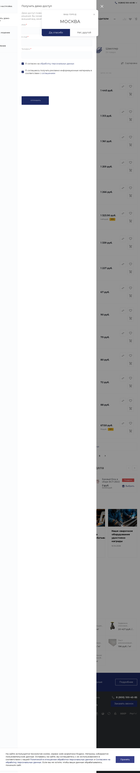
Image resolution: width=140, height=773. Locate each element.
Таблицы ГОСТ (56, 718)
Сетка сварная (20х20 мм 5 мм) (55, 310)
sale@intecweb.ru (34, 3)
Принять (125, 759)
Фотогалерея (56, 734)
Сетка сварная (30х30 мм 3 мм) (55, 377)
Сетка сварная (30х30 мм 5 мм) (55, 287)
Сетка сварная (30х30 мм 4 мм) (55, 332)
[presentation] (128, 467)
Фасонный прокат (35, 703)
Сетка (20, 48)
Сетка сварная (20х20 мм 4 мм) (55, 355)
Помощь (54, 697)
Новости (7, 703)
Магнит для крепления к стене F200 (61, 482)
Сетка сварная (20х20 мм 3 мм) (55, 400)
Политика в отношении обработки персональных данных (10, 743)
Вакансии (8, 715)
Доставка (54, 707)
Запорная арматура (36, 737)
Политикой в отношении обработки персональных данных (61, 759)
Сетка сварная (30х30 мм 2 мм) (55, 422)
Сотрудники (9, 719)
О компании (10, 697)
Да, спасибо (56, 32)
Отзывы (6, 711)
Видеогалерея (56, 738)
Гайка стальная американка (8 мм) (94, 657)
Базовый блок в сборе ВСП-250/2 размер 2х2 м (111, 482)
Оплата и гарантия (58, 703)
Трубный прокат (34, 707)
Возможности (56, 742)
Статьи (6, 707)
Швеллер (112, 48)
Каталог (31, 697)
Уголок (65, 48)
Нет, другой (84, 32)
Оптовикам (54, 729)
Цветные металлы (35, 732)
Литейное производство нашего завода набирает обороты (57, 589)
